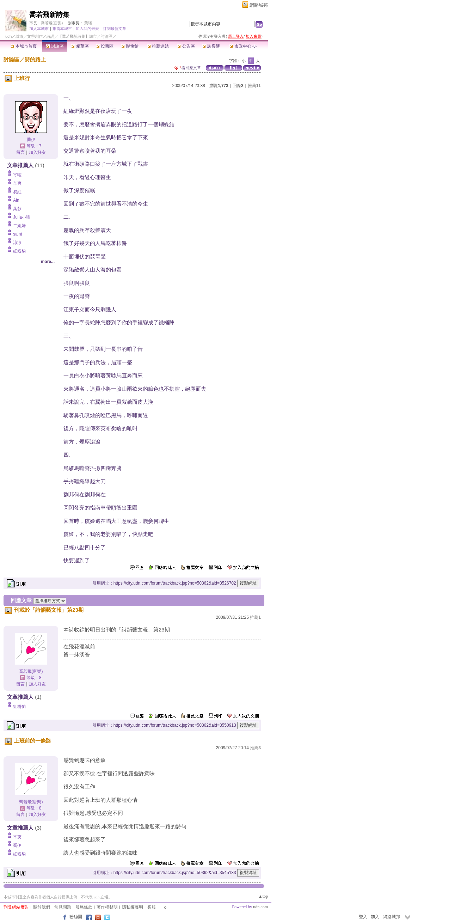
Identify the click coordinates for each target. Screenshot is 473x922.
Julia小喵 (21, 217)
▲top (263, 896)
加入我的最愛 (87, 28)
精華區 (79, 46)
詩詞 (50, 36)
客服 (151, 907)
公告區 (186, 46)
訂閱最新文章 (114, 28)
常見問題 (62, 907)
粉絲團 (75, 916)
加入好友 (37, 152)
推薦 (254, 85)
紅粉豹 (19, 251)
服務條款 (83, 907)
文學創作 (35, 36)
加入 (375, 916)
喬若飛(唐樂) (52, 23)
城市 (19, 36)
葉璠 (88, 23)
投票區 (104, 46)
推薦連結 (158, 46)
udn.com (260, 906)
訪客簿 (211, 46)
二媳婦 (19, 225)
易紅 (17, 191)
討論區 (54, 46)
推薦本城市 (62, 28)
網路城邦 (259, 5)
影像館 (130, 46)
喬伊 (31, 139)
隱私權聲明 (132, 907)
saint (17, 234)
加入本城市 (39, 28)
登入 (363, 916)
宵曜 (17, 174)
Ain (16, 200)
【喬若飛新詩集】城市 (77, 36)
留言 (20, 152)
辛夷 (17, 183)
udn (8, 36)
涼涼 (17, 242)
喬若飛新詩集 (49, 14)
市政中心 (243, 46)
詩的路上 (35, 59)
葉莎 (17, 208)
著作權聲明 (107, 907)
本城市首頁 (24, 46)
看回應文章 (187, 68)
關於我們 (41, 907)
